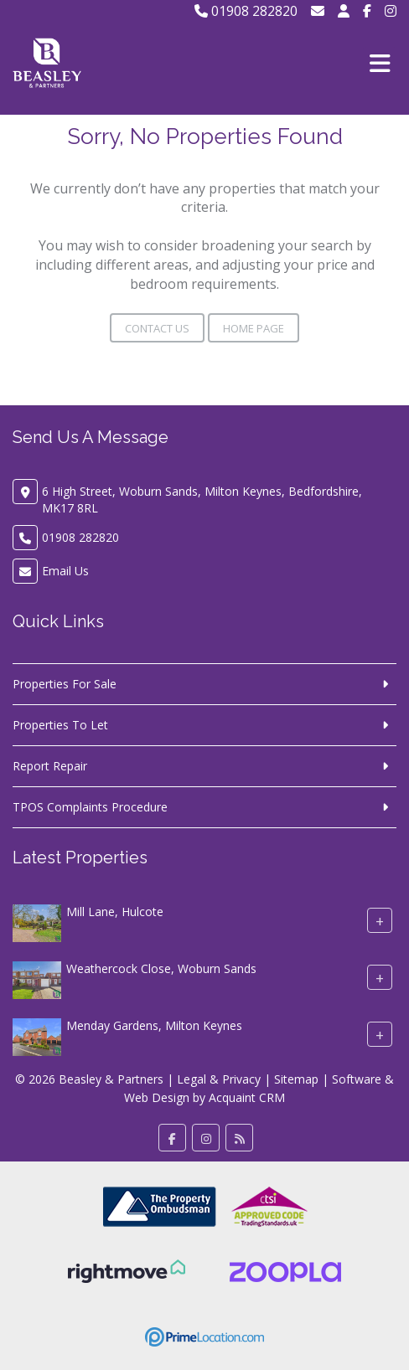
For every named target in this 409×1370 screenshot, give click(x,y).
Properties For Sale (64, 684)
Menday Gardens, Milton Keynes (154, 1025)
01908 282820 (246, 11)
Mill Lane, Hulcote (114, 911)
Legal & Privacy (219, 1079)
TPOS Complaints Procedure (90, 807)
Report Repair (50, 766)
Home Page (253, 328)
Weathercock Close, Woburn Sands (161, 968)
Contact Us (157, 328)
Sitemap (296, 1079)
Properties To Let (60, 725)
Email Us (65, 571)
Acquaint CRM (247, 1097)
